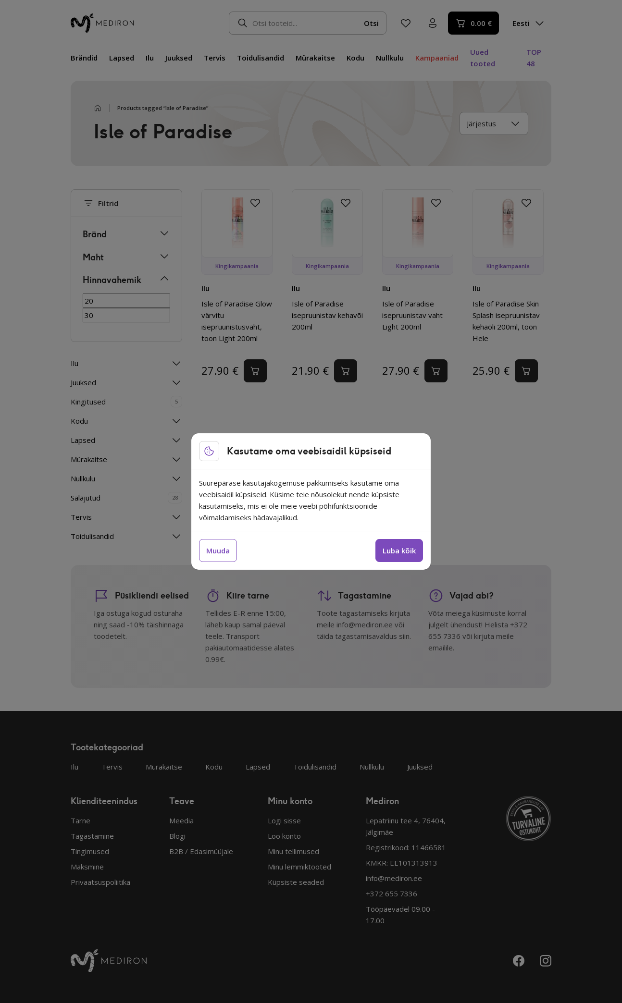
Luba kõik (399, 550)
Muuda (218, 550)
